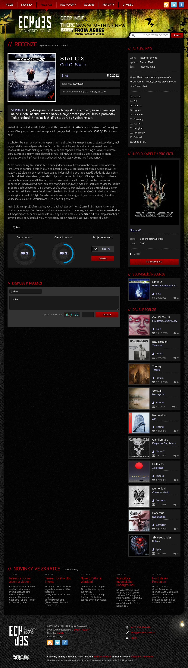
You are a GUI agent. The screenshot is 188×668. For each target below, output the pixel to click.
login (133, 637)
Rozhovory (68, 5)
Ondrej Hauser (81, 629)
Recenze (46, 5)
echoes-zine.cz (102, 656)
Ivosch (60, 633)
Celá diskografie (154, 261)
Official (137, 253)
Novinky (27, 5)
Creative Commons (142, 656)
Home (9, 5)
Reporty (108, 5)
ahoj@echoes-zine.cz (143, 632)
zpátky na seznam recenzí (54, 45)
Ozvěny (89, 5)
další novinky (71, 569)
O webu (128, 5)
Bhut (65, 75)
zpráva (64, 303)
